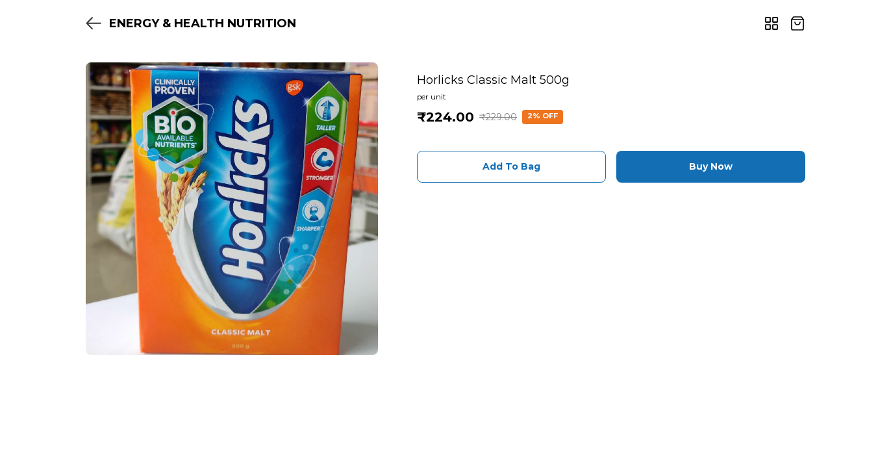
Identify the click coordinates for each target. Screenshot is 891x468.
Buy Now (711, 166)
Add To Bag (511, 166)
